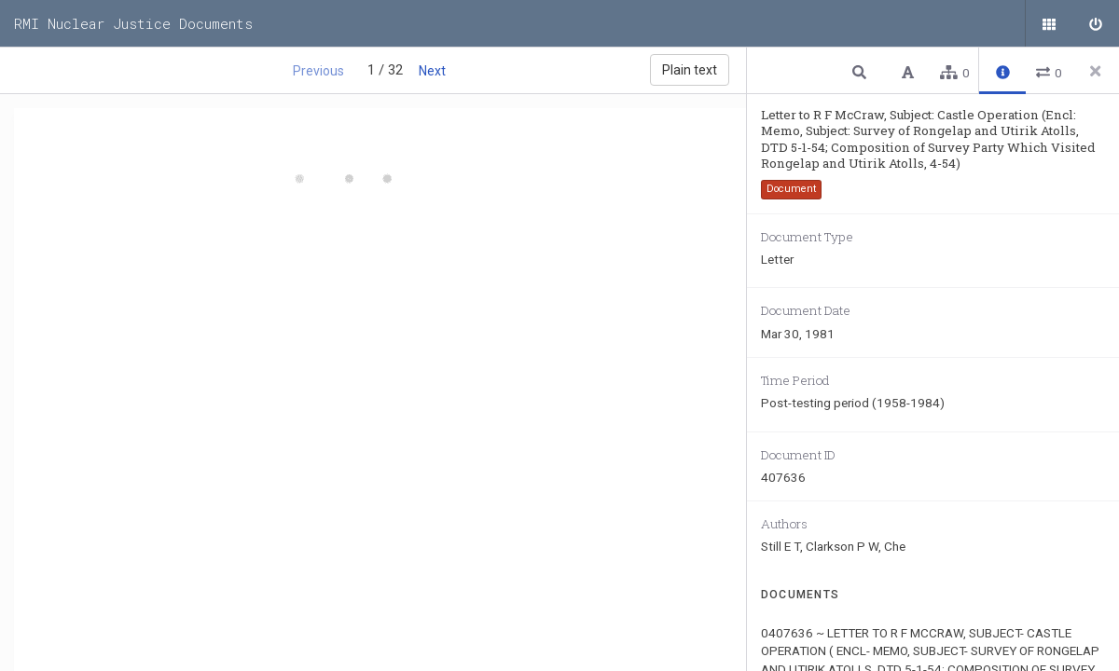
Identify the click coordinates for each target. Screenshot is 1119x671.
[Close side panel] (1095, 71)
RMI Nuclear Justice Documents (133, 23)
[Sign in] (1095, 23)
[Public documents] (1049, 23)
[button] (861, 71)
